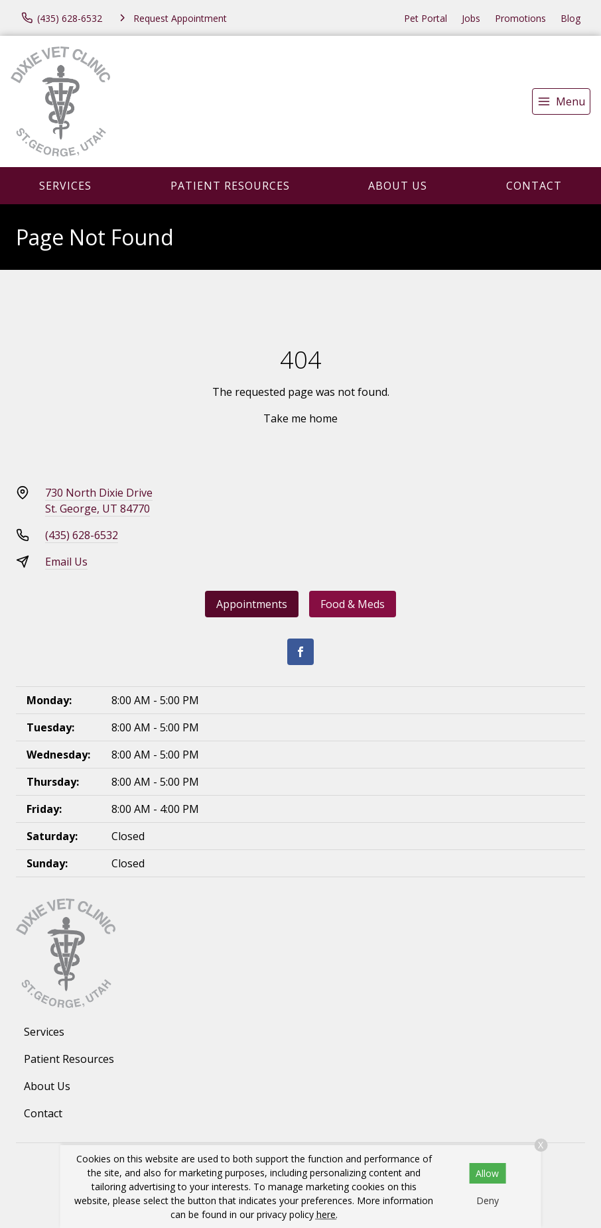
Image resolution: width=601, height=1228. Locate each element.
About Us (397, 185)
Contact (534, 185)
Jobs (471, 18)
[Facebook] (300, 652)
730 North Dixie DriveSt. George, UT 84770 (99, 500)
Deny (487, 1200)
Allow (487, 1173)
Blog (570, 18)
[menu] (561, 101)
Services (65, 185)
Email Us (66, 561)
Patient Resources (230, 185)
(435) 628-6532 (81, 535)
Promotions (520, 18)
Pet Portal (425, 18)
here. (327, 1214)
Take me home (300, 418)
